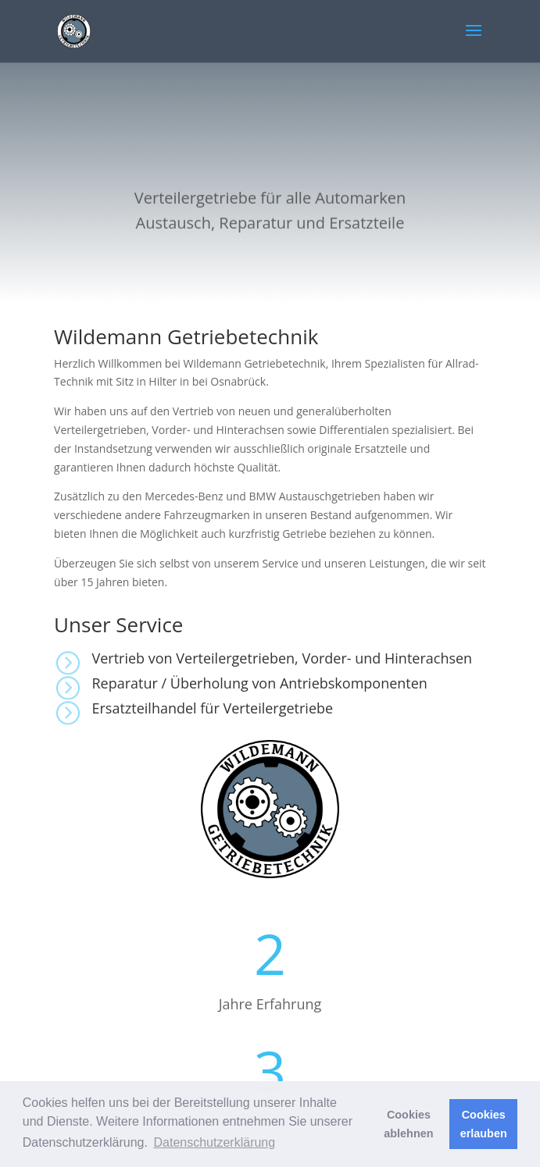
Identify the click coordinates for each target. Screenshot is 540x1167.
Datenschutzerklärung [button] (215, 1142)
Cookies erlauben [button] (483, 1124)
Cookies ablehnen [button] (408, 1124)
